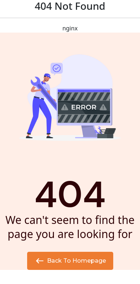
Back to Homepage (70, 260)
